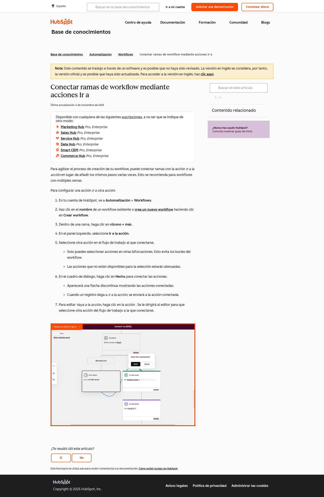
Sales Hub (68, 133)
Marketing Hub (72, 127)
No (82, 458)
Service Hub (70, 138)
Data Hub (68, 144)
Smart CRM (69, 150)
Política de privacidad (209, 486)
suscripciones (132, 117)
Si (61, 458)
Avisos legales (177, 486)
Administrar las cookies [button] (249, 486)
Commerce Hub (73, 156)
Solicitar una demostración (214, 7)
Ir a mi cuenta (175, 7)
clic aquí (207, 74)
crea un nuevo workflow (154, 209)
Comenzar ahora (257, 7)
